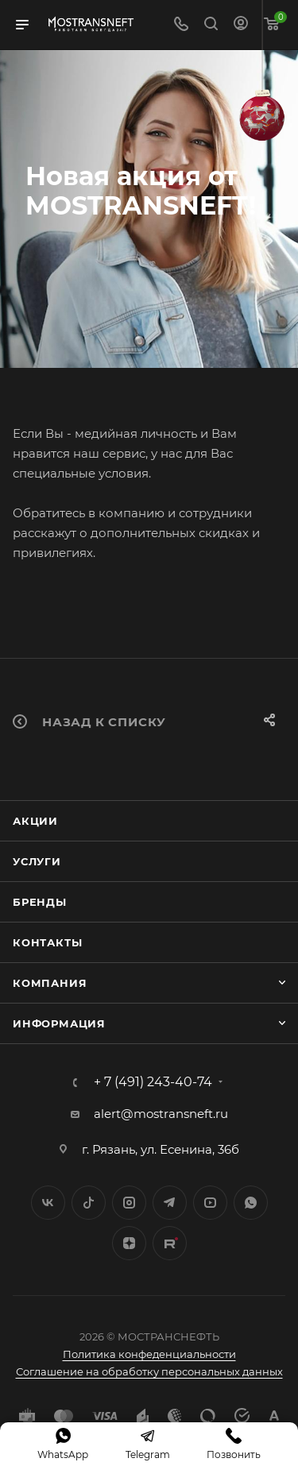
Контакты (47, 942)
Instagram (129, 1203)
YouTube (210, 1203)
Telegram (170, 1203)
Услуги (37, 861)
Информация (59, 1023)
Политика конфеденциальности (149, 1354)
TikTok (170, 1243)
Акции (35, 820)
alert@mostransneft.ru (161, 1113)
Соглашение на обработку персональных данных (149, 1371)
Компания (50, 983)
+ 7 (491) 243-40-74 (153, 1082)
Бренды (40, 901)
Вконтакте (48, 1203)
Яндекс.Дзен (129, 1243)
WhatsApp (251, 1203)
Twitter (89, 1203)
